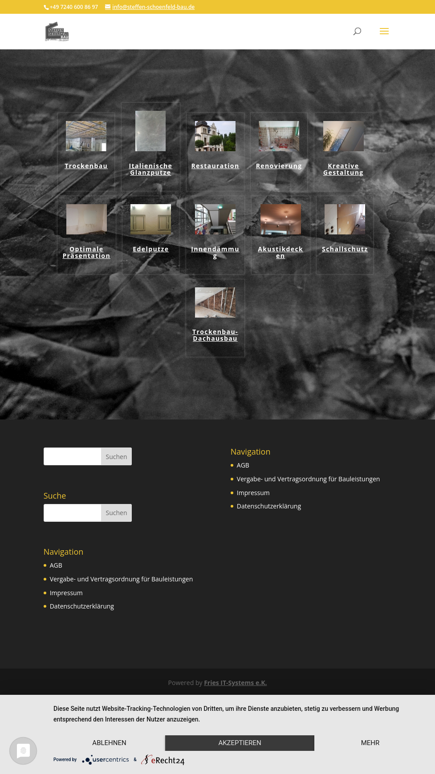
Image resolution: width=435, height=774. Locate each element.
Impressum (66, 593)
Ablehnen (109, 743)
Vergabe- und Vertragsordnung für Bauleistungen (121, 579)
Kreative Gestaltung (343, 169)
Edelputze (151, 249)
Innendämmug (215, 253)
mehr (370, 743)
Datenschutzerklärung (82, 606)
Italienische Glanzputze (150, 169)
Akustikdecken (280, 253)
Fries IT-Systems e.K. (235, 682)
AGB (56, 565)
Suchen (116, 456)
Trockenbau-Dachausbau (215, 335)
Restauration (215, 166)
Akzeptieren (239, 743)
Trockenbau (86, 166)
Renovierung (279, 166)
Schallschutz (345, 249)
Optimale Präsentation (86, 253)
